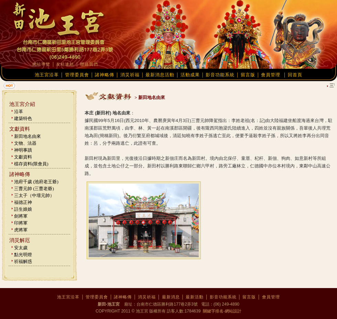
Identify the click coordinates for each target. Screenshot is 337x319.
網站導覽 (41, 64)
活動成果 (190, 74)
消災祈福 (130, 74)
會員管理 (270, 74)
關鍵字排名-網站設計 (221, 311)
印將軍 (21, 223)
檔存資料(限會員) (31, 163)
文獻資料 (23, 157)
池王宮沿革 (47, 74)
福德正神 (23, 202)
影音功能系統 (220, 74)
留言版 (248, 74)
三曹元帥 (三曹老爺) (34, 188)
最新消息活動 (159, 74)
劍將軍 (21, 216)
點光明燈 (23, 254)
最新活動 (195, 297)
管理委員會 (77, 74)
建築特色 (23, 118)
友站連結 (65, 64)
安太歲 (21, 247)
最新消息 (171, 297)
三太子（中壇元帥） (34, 195)
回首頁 (295, 74)
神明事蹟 (23, 150)
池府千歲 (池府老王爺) (36, 181)
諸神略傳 (104, 74)
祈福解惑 (23, 261)
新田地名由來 (27, 136)
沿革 (18, 111)
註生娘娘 (23, 209)
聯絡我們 (89, 64)
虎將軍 (21, 229)
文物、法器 (25, 143)
